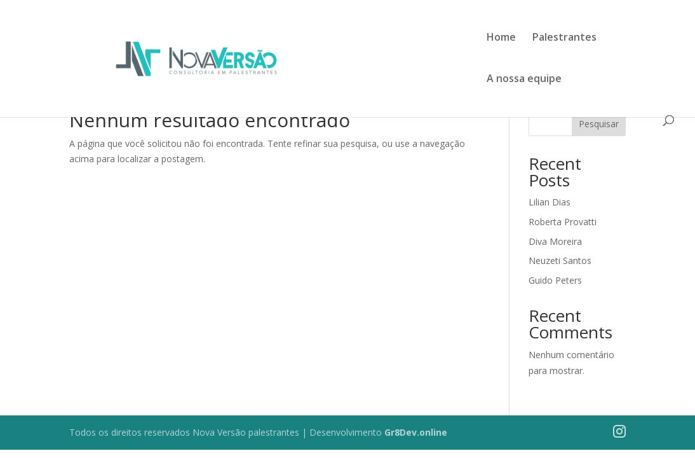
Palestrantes (564, 38)
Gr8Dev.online (415, 432)
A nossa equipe (524, 79)
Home (501, 38)
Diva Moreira (555, 241)
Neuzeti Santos (560, 260)
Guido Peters (555, 280)
